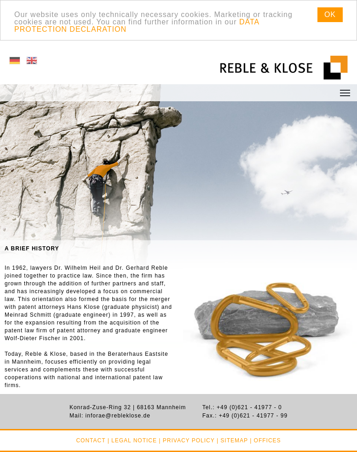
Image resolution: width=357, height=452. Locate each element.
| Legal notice (132, 440)
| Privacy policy (186, 440)
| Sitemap (232, 440)
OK (330, 14)
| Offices (265, 440)
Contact (90, 440)
